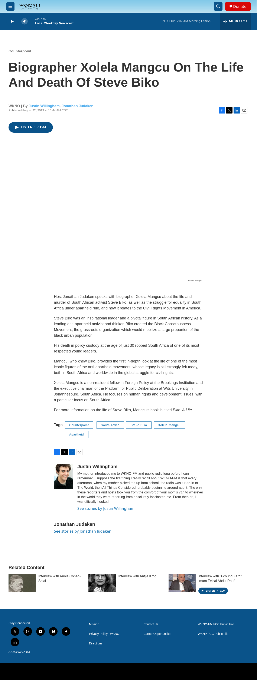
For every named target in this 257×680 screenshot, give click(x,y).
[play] (11, 21)
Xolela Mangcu (169, 425)
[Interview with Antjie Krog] (102, 583)
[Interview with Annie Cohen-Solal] (22, 583)
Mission (94, 624)
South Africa (110, 425)
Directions (95, 643)
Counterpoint (20, 51)
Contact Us (150, 624)
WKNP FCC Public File (213, 633)
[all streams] (235, 21)
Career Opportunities (157, 633)
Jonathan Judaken (77, 106)
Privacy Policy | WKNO (104, 633)
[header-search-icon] (218, 6)
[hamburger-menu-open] (10, 6)
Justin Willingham (44, 106)
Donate (239, 6)
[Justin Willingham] (63, 476)
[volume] (24, 21)
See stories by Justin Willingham (105, 508)
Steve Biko (139, 425)
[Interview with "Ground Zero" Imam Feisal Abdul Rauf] (182, 583)
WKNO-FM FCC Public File (216, 624)
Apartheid (76, 434)
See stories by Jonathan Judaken (82, 531)
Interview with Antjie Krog (137, 576)
